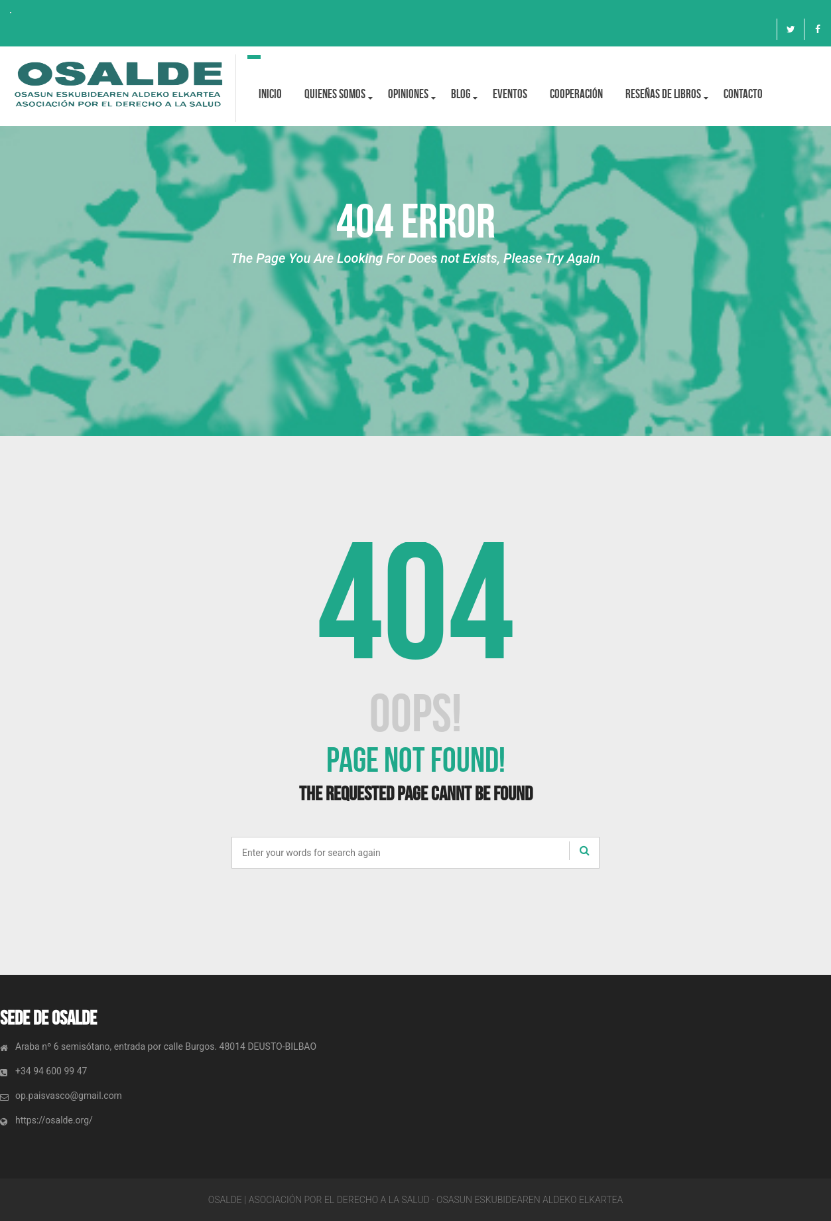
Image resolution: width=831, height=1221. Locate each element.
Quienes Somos (334, 94)
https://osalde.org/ (54, 1120)
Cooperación (576, 94)
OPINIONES (408, 94)
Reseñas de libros (663, 94)
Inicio (270, 94)
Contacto (743, 94)
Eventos (510, 94)
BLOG (460, 94)
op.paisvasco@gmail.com (68, 1095)
